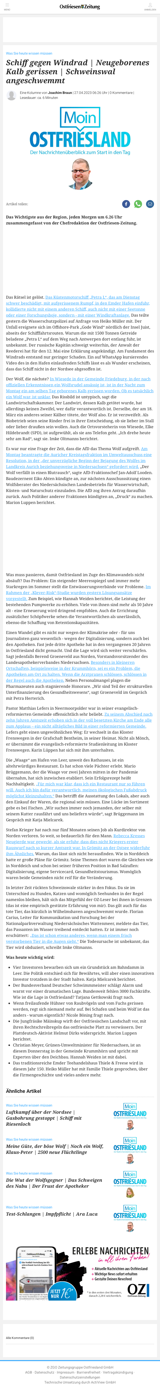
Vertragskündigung (118, 1372)
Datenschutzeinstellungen (80, 1377)
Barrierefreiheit (88, 1372)
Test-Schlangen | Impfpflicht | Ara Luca (52, 1214)
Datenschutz (44, 1372)
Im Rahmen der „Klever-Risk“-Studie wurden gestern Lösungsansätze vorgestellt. (78, 592)
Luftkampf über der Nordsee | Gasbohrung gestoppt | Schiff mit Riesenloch (44, 1118)
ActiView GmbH (103, 1382)
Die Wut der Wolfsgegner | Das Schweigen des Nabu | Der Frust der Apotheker (54, 1183)
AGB (28, 1372)
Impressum (65, 1372)
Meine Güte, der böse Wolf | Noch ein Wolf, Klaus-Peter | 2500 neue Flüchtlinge (54, 1149)
